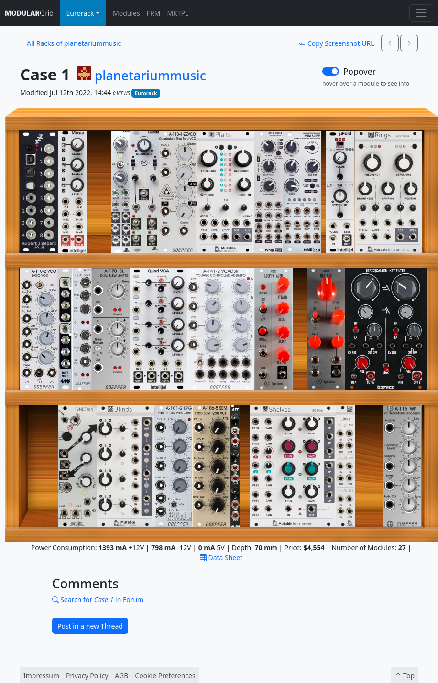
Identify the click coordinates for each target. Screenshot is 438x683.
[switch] (330, 71)
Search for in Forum (98, 599)
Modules (126, 13)
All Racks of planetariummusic (74, 43)
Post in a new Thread (90, 625)
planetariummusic (150, 75)
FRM (154, 13)
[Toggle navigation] (421, 12)
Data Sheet (221, 557)
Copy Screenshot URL (336, 43)
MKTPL (177, 13)
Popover (359, 71)
